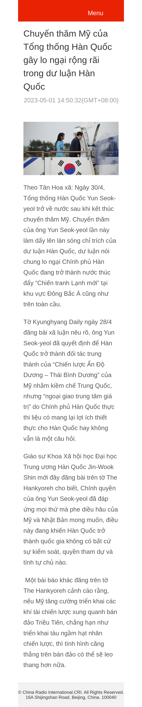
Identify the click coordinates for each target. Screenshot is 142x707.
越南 (49, 10)
